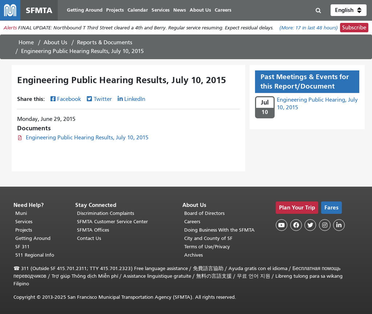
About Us (55, 42)
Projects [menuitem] (115, 10)
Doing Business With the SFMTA (219, 230)
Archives (193, 255)
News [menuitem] (179, 10)
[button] (349, 10)
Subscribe (354, 27)
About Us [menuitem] (200, 10)
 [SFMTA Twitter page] (310, 225)
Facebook (69, 99)
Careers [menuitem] (223, 10)
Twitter (103, 99)
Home (26, 42)
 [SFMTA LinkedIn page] (338, 225)
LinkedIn (134, 99)
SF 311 (22, 247)
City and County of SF (208, 238)
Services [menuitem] (160, 10)
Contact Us (89, 238)
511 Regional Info (34, 255)
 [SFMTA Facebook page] (296, 225)
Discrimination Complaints (105, 213)
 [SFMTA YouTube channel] (281, 225)
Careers (192, 222)
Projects (23, 230)
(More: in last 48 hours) (308, 28)
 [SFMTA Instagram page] (324, 225)
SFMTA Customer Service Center (112, 222)
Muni (21, 213)
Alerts (10, 28)
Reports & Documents (104, 42)
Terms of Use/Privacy (207, 247)
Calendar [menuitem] (138, 10)
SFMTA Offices (93, 230)
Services (23, 222)
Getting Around (32, 238)
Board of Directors (204, 213)
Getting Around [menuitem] (84, 10)
